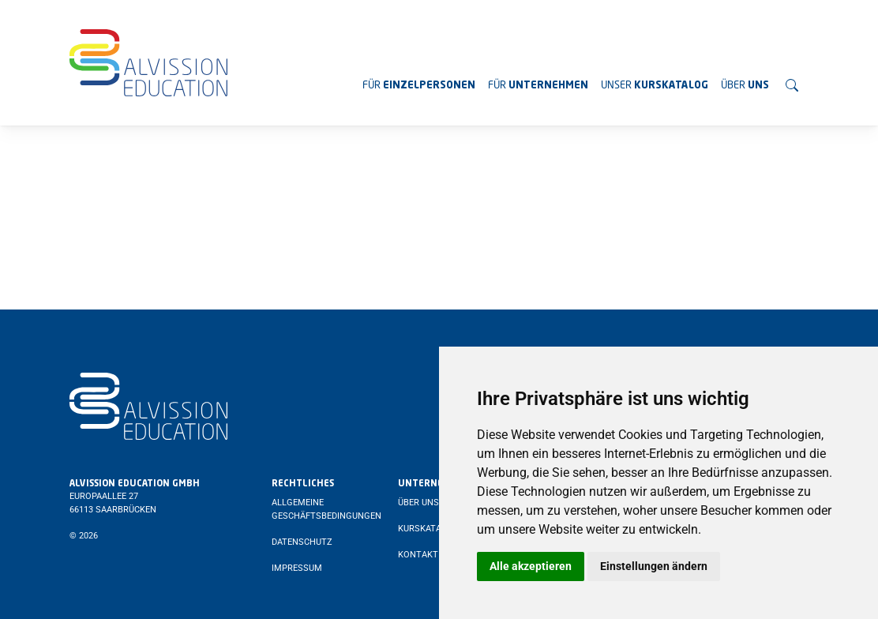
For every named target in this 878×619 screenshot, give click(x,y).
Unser (654, 86)
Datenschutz (302, 542)
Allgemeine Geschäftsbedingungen (326, 509)
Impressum (297, 568)
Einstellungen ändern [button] (653, 566)
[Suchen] (792, 85)
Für (418, 86)
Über (745, 86)
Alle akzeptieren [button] (531, 566)
